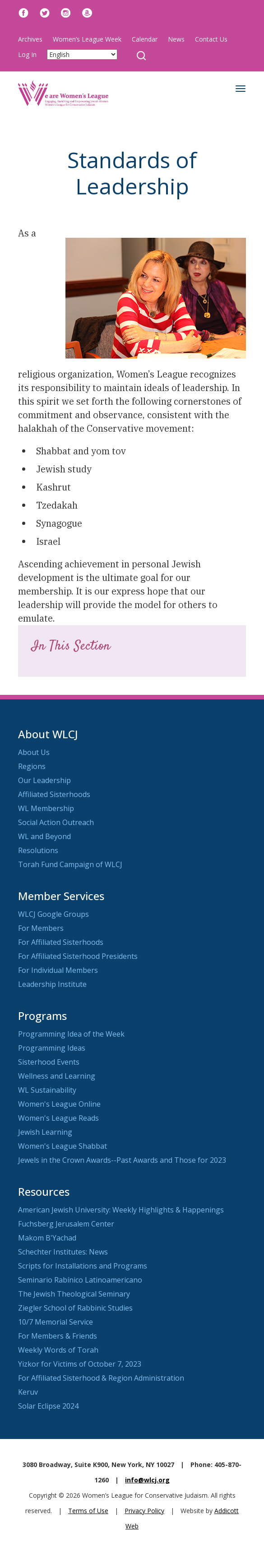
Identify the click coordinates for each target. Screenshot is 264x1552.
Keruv (28, 1392)
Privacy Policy (144, 1510)
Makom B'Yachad (47, 1238)
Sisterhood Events (48, 1062)
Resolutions (38, 850)
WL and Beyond (44, 836)
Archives (30, 39)
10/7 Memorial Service (55, 1322)
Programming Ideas (51, 1048)
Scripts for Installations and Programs (82, 1266)
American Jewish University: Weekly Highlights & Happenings (121, 1210)
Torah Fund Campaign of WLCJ (70, 864)
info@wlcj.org (147, 1480)
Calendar (144, 39)
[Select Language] (82, 54)
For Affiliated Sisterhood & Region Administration (101, 1378)
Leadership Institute (52, 984)
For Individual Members (58, 970)
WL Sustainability (47, 1090)
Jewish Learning (45, 1132)
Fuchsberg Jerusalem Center (66, 1224)
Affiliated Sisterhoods (54, 794)
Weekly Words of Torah (58, 1350)
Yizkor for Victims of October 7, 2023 (79, 1364)
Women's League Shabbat (62, 1146)
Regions (32, 766)
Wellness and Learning (56, 1076)
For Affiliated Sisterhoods (60, 942)
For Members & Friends (57, 1336)
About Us (34, 752)
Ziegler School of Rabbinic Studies (75, 1308)
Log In (27, 54)
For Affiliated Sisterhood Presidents (78, 956)
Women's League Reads (58, 1118)
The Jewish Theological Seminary (74, 1294)
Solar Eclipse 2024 (48, 1406)
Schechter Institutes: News (63, 1252)
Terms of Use (88, 1510)
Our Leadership (44, 780)
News (176, 39)
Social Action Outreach (56, 822)
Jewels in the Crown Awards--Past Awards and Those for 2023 (122, 1160)
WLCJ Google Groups (53, 914)
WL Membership (46, 808)
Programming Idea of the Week (71, 1034)
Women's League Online (59, 1104)
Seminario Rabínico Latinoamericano (80, 1280)
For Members (41, 928)
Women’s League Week (87, 39)
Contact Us (211, 39)
